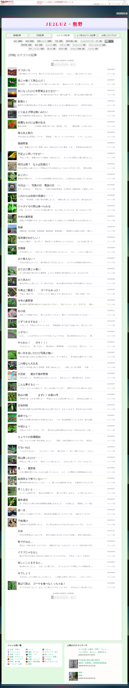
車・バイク (47, 654)
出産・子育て (13, 649)
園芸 (29, 664)
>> (98, 4)
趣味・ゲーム (32, 652)
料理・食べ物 (13, 661)
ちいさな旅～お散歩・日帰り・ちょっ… (93, 649)
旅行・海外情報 (9, 4)
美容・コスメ (13, 654)
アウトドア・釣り (50, 652)
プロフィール (18, 16)
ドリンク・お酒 (14, 664)
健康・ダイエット (15, 657)
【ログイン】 (122, 16)
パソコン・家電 (49, 657)
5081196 (121, 13)
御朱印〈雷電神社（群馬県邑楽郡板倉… (93, 663)
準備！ (81, 675)
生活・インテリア (15, 659)
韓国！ (81, 672)
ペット (29, 649)
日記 (10, 16)
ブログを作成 (115, 4)
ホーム (4, 16)
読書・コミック (33, 659)
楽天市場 (125, 4)
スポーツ (47, 649)
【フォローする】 (110, 16)
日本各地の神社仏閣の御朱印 (89, 660)
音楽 (29, 657)
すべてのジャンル (50, 661)
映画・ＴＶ (31, 654)
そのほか (47, 659)
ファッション (13, 652)
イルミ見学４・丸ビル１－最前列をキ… (93, 652)
